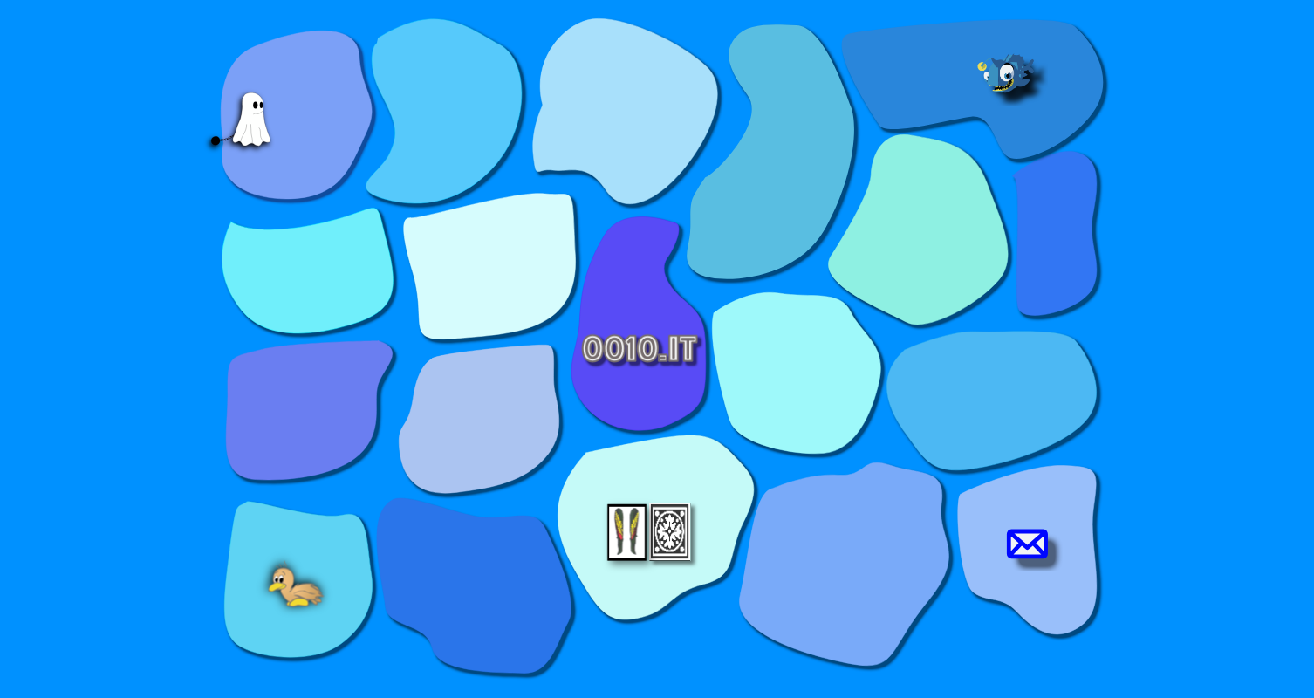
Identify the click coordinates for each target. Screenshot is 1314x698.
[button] (321, 94)
